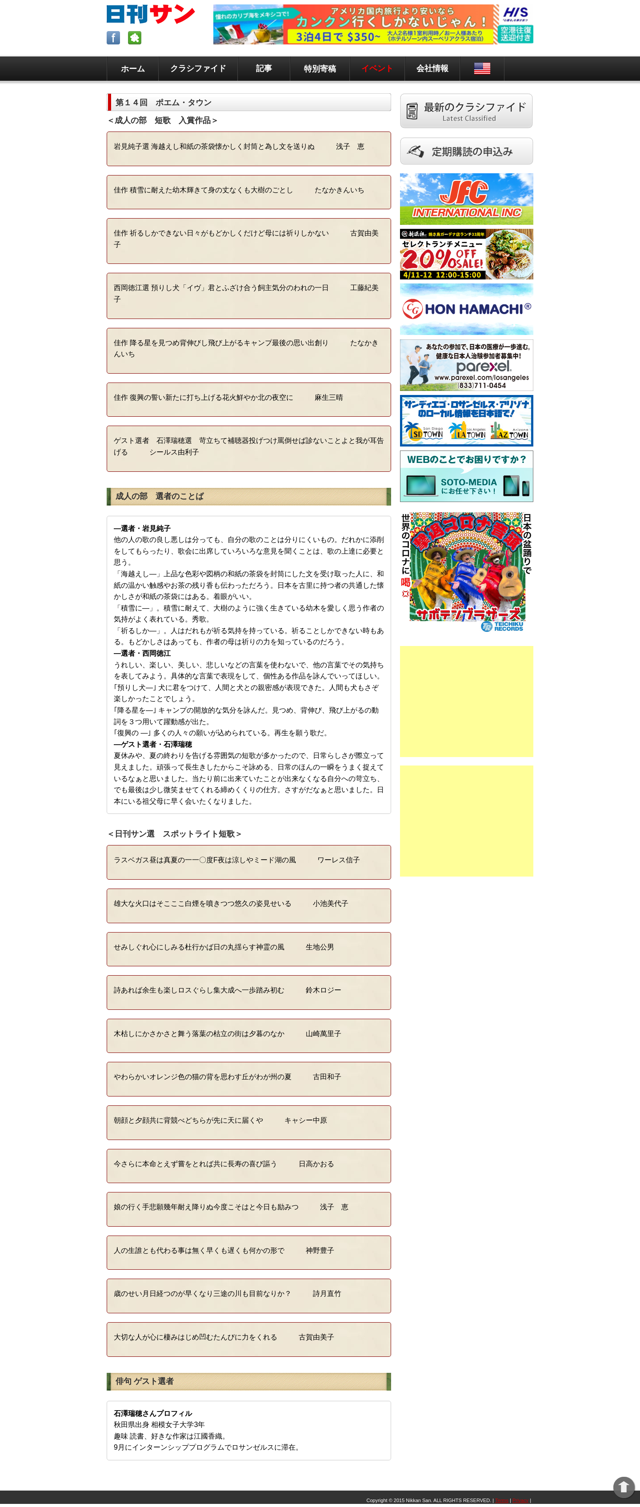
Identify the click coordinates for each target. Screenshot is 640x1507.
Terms (501, 1500)
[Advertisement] (466, 701)
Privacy (520, 1500)
